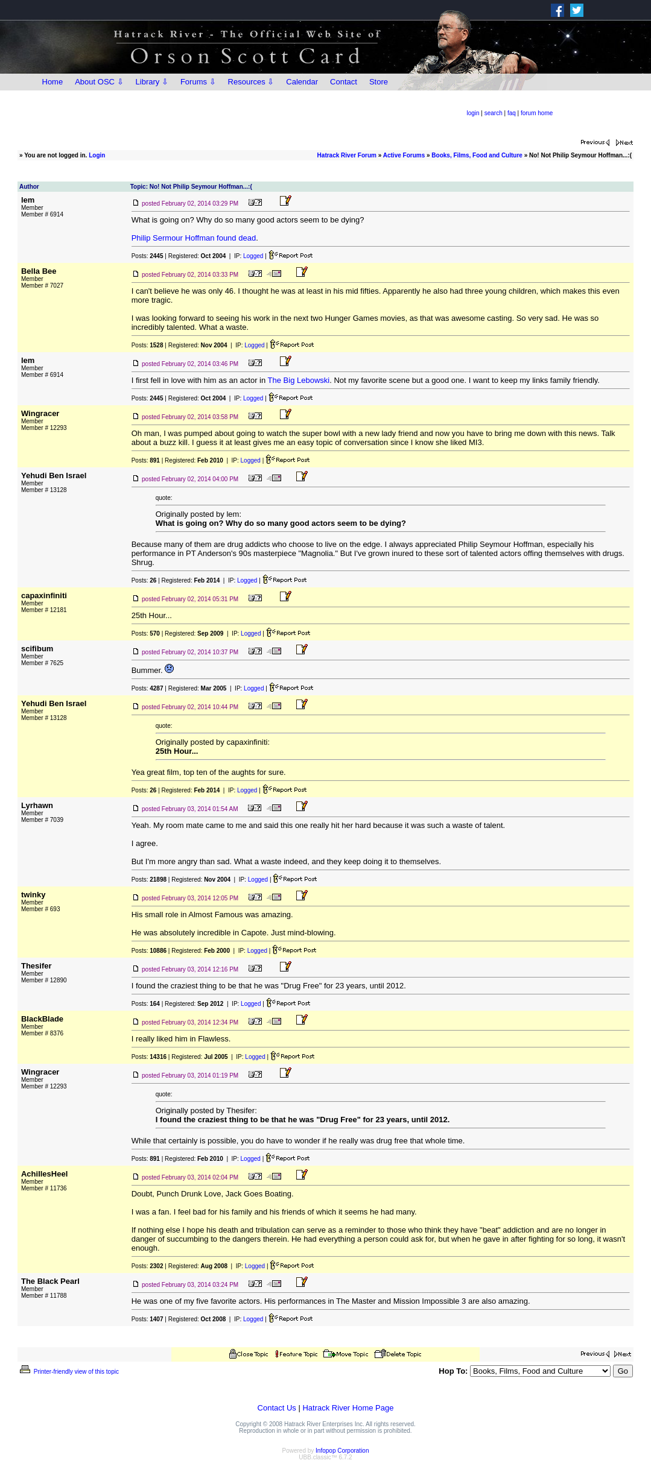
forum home (537, 113)
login (472, 113)
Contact (343, 81)
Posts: (148, 256)
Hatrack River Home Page (347, 1407)
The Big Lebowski (299, 380)
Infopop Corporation (342, 1450)
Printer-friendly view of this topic (68, 1371)
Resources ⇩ (251, 81)
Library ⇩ (152, 81)
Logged (253, 256)
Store (378, 81)
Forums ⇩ (198, 81)
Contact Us (277, 1407)
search (493, 113)
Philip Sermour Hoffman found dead (194, 237)
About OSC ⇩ (99, 81)
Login (97, 155)
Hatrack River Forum (346, 155)
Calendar (302, 81)
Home (52, 81)
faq (511, 113)
